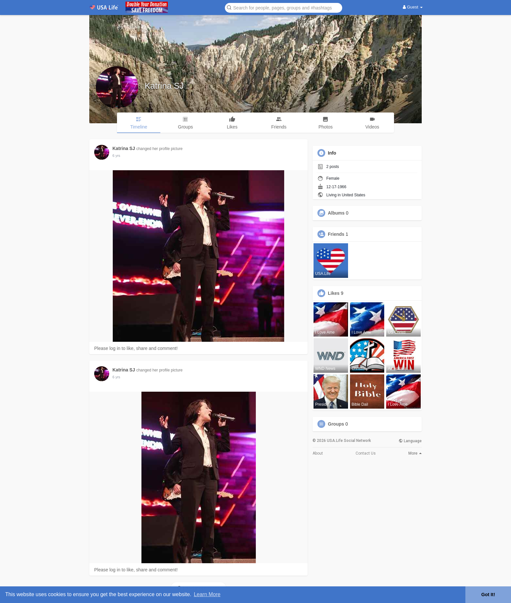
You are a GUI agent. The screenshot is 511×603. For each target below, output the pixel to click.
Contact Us (366, 453)
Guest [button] (413, 7)
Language (410, 441)
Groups (336, 424)
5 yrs (116, 156)
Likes (334, 293)
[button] (283, 7)
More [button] (415, 453)
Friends (336, 234)
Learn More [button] (207, 594)
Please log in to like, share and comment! (136, 348)
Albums (336, 213)
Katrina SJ (164, 86)
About (318, 453)
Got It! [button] (488, 594)
